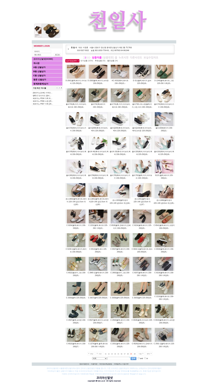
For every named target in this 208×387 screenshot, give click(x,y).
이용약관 (94, 364)
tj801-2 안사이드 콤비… (42, 96)
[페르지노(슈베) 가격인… (42, 93)
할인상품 (113, 61)
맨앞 (91, 354)
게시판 (36, 63)
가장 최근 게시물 (39, 88)
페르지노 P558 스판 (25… (43, 101)
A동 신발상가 (39, 67)
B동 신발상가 (39, 71)
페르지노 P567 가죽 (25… (43, 104)
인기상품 (87, 61)
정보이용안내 (84, 364)
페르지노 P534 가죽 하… (42, 98)
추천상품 (100, 61)
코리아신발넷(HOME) (43, 59)
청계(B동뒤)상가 (40, 84)
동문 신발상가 (39, 79)
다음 (140, 354)
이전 (100, 354)
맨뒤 (148, 354)
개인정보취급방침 (105, 364)
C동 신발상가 (39, 75)
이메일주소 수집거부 (121, 364)
